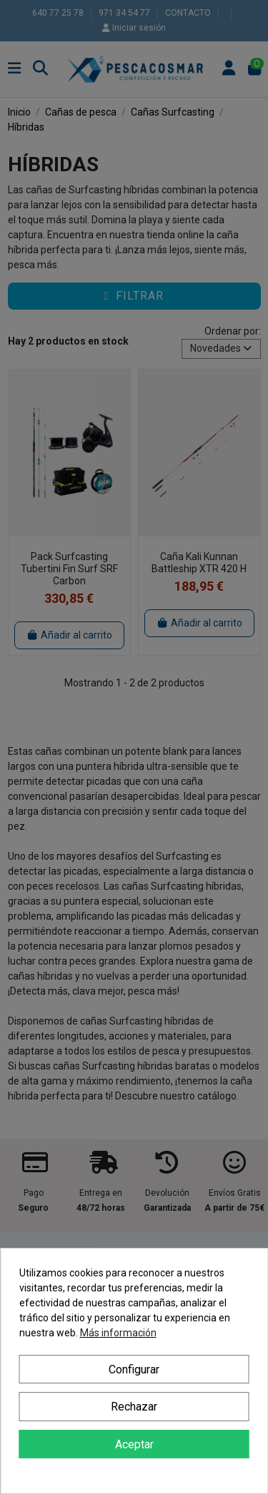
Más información (118, 1332)
